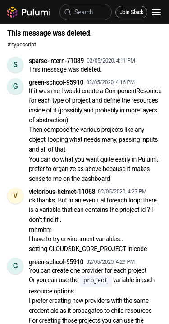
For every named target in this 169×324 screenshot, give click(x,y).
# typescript (21, 44)
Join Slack (131, 12)
